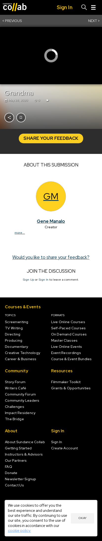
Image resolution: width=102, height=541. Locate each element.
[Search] (84, 7)
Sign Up (28, 280)
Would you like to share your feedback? (51, 257)
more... (20, 233)
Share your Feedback (50, 138)
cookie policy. (19, 530)
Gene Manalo (51, 221)
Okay (82, 518)
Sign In (44, 280)
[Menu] (93, 7)
